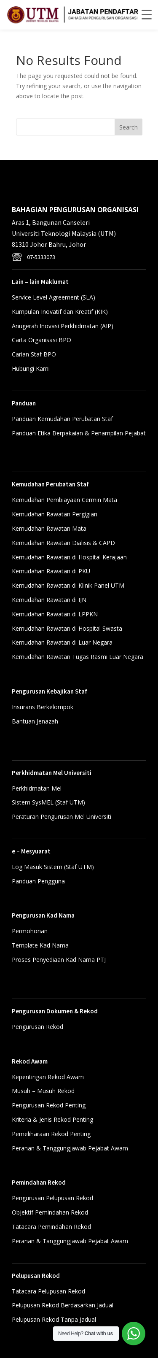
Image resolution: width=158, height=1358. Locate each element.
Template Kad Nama (40, 945)
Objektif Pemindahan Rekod (50, 1212)
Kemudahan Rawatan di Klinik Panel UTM (68, 585)
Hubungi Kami (31, 368)
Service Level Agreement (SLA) (53, 297)
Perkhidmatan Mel (37, 788)
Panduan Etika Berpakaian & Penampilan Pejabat (79, 433)
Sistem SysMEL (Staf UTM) (48, 802)
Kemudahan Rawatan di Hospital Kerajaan (69, 557)
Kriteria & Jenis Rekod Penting (52, 1119)
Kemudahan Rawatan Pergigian (54, 514)
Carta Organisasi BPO (41, 340)
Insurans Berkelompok (42, 707)
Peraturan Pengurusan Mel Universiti (61, 817)
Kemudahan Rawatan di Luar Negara (62, 642)
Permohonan (30, 931)
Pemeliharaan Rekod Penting (51, 1134)
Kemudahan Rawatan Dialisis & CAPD (63, 543)
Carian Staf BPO (34, 354)
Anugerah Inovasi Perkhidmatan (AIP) (62, 326)
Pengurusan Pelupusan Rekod (52, 1198)
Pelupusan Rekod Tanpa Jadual (54, 1319)
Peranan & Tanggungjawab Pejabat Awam (70, 1148)
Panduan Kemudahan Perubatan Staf (62, 419)
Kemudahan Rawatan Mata (49, 528)
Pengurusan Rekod (37, 1027)
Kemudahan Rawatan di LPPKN (55, 614)
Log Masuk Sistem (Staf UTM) (53, 867)
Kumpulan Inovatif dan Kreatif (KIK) (60, 312)
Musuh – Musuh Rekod (43, 1091)
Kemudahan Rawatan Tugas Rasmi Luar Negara (77, 657)
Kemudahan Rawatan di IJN (49, 600)
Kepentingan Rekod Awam (48, 1077)
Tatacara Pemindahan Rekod (51, 1227)
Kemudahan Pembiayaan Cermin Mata (64, 500)
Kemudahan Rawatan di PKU (51, 571)
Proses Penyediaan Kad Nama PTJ (59, 960)
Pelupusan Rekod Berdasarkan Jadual (62, 1305)
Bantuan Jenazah (35, 721)
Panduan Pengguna (38, 881)
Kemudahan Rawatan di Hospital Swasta (67, 628)
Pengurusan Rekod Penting (49, 1105)
